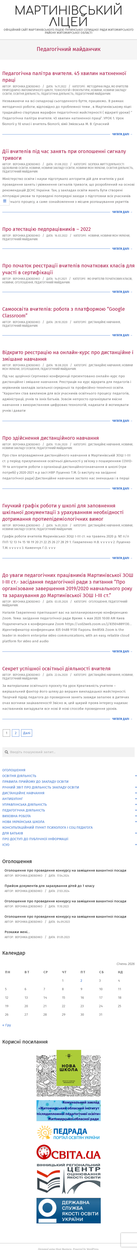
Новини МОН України (90, 168)
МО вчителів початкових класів (109, 278)
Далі (26, 733)
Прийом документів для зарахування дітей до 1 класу (49, 886)
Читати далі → (122, 134)
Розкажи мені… (17, 932)
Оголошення (24, 282)
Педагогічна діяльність (57, 93)
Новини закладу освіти (58, 168)
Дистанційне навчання (104, 322)
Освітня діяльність (26, 93)
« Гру (6, 1025)
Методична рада (98, 86)
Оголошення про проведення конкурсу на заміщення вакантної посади (65, 870)
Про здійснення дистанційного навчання (50, 438)
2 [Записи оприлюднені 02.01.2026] (81, 981)
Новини (96, 90)
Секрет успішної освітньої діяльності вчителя (56, 669)
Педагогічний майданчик (93, 93)
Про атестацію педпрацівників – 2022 (46, 229)
